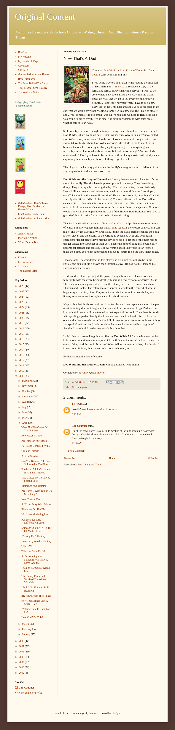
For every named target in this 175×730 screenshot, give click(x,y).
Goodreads (24, 65)
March (25, 624)
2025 (22, 291)
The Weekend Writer (29, 92)
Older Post (153, 458)
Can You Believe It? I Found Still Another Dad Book (36, 463)
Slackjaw (23, 266)
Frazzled (22, 257)
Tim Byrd (117, 86)
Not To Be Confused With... (35, 446)
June (24, 412)
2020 (22, 318)
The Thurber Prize (27, 270)
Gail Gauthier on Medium (31, 214)
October (26, 391)
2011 (22, 365)
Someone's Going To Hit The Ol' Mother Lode (36, 530)
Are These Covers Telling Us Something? (36, 493)
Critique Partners (30, 451)
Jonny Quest (117, 227)
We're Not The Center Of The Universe (34, 429)
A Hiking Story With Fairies (36, 504)
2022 (22, 307)
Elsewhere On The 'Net (33, 509)
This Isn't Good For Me (33, 551)
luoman (93, 713)
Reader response (80, 387)
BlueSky (22, 52)
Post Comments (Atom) (90, 464)
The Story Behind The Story (33, 83)
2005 (22, 657)
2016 (22, 339)
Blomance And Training (34, 485)
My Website (24, 56)
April (25, 423)
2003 (22, 667)
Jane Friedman (26, 233)
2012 (22, 360)
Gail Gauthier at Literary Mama (34, 218)
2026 (22, 286)
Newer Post (70, 458)
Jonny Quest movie (93, 372)
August (26, 401)
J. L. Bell (77, 404)
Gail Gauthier (79, 426)
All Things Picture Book (34, 440)
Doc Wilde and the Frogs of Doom (124, 70)
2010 (22, 370)
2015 (22, 344)
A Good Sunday (29, 456)
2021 (22, 312)
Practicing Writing (27, 238)
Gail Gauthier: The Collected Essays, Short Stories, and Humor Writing (33, 206)
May (24, 417)
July (24, 407)
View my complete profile (28, 692)
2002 (22, 672)
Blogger (116, 713)
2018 (22, 328)
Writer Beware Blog (28, 242)
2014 (22, 349)
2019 (22, 323)
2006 (22, 651)
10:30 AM (77, 443)
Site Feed (23, 70)
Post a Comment (76, 450)
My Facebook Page (28, 61)
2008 (22, 641)
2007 (22, 646)
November (28, 386)
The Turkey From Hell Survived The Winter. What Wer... (34, 579)
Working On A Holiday (33, 536)
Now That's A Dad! (31, 499)
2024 (22, 296)
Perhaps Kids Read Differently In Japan (33, 521)
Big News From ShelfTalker (36, 595)
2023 (22, 302)
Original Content (45, 17)
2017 (22, 333)
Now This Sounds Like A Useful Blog (34, 602)
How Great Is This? (31, 435)
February (27, 629)
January (26, 634)
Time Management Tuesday (32, 88)
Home (112, 458)
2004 (22, 662)
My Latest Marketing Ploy (35, 514)
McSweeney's (25, 262)
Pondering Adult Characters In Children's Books (35, 471)
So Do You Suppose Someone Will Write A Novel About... (34, 559)
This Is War (27, 546)
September (28, 396)
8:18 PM (76, 414)
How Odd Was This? (32, 617)
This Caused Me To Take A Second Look (35, 479)
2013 (22, 355)
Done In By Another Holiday (36, 541)
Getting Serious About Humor (34, 74)
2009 (22, 376)
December (27, 380)
